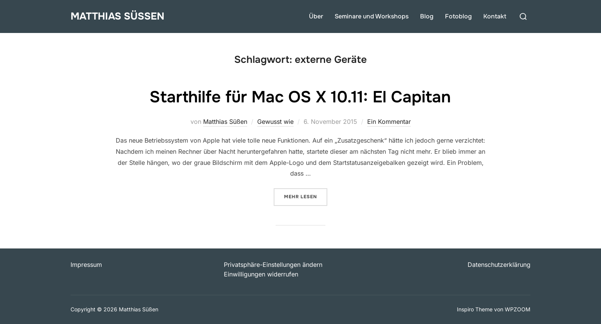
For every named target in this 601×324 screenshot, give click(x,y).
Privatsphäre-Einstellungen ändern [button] (273, 264)
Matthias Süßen (117, 16)
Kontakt (494, 16)
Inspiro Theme (475, 309)
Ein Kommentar (389, 121)
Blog (427, 16)
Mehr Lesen (305, 196)
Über (316, 16)
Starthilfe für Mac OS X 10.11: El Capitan (300, 97)
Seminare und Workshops (372, 16)
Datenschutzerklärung (499, 264)
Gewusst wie (275, 121)
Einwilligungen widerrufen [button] (261, 274)
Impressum (86, 264)
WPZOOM (517, 309)
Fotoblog (458, 16)
